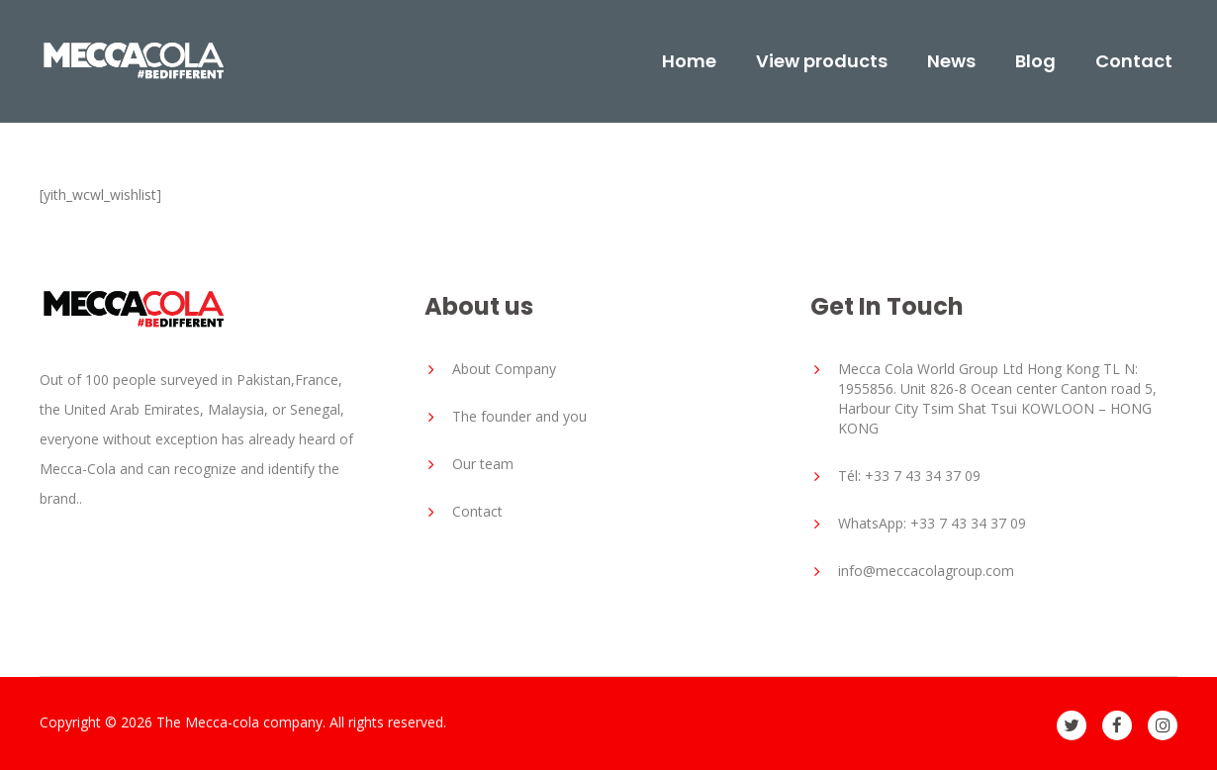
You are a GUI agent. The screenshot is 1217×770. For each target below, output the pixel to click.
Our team (483, 463)
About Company (504, 368)
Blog (1035, 61)
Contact (1133, 61)
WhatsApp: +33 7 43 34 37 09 (932, 523)
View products (822, 61)
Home (689, 61)
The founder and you (519, 416)
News (951, 61)
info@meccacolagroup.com (926, 570)
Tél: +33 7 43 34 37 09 (909, 475)
